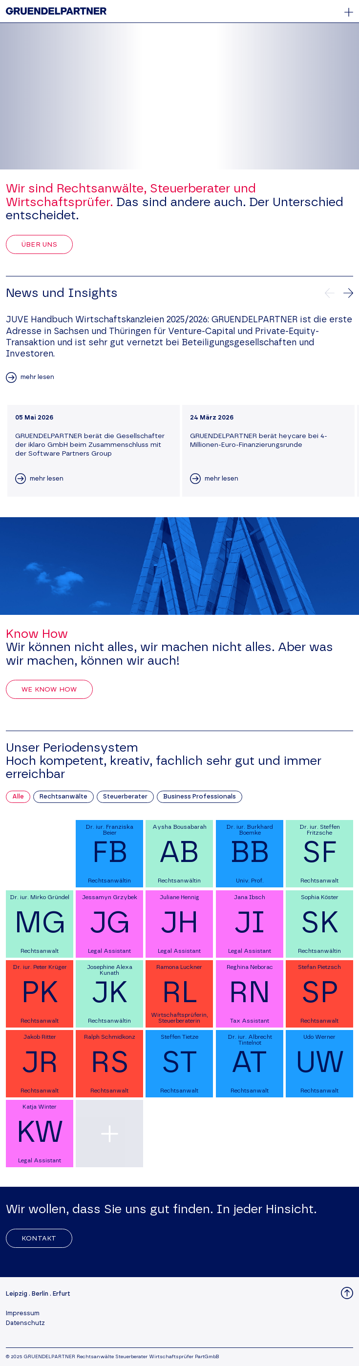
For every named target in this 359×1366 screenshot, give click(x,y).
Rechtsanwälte (63, 797)
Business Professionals (199, 797)
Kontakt (39, 1238)
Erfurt (61, 1294)
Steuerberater (125, 797)
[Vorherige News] (330, 293)
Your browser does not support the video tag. (179, 96)
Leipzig (16, 1294)
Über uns (39, 244)
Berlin (40, 1294)
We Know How (49, 689)
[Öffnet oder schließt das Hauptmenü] (348, 12)
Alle (18, 797)
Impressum (23, 1313)
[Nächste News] (348, 293)
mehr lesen (37, 377)
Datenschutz (25, 1323)
